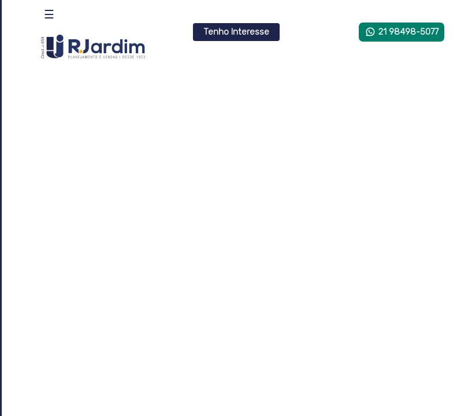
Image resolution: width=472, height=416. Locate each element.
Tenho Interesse (236, 32)
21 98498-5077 (401, 32)
